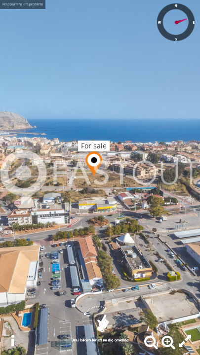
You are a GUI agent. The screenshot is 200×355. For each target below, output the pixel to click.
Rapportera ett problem (22, 4)
